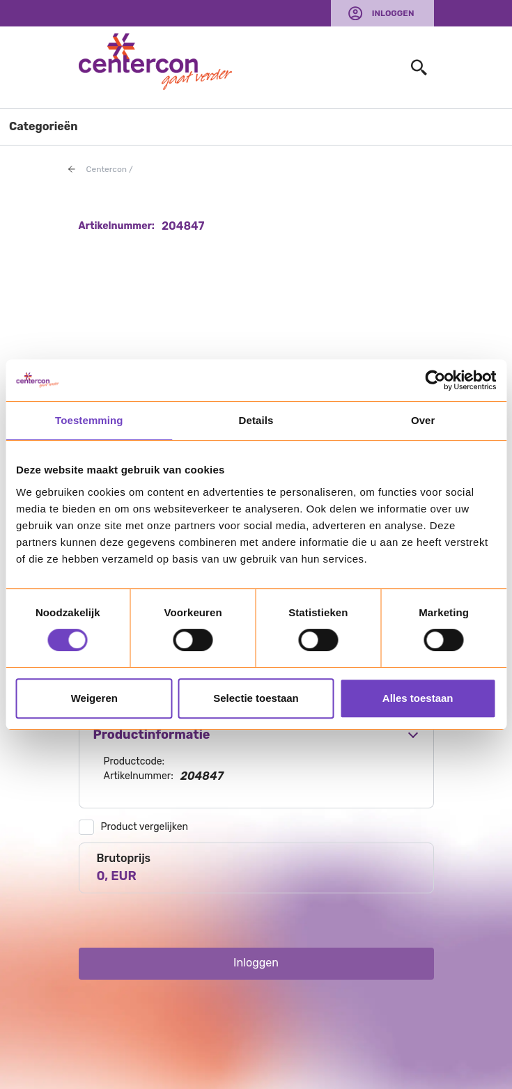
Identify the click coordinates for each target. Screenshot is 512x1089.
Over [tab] (423, 420)
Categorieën (43, 126)
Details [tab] (256, 420)
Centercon (106, 169)
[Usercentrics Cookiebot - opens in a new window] (435, 380)
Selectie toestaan (256, 698)
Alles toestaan (417, 698)
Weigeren (94, 698)
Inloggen (393, 13)
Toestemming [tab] (89, 420)
